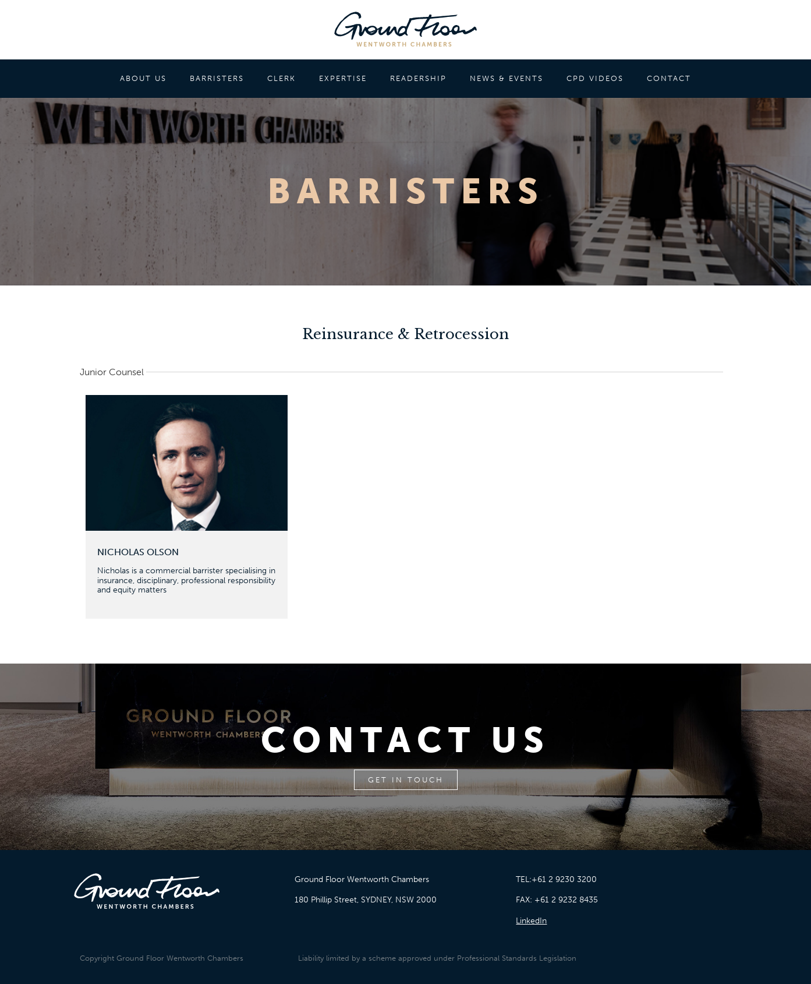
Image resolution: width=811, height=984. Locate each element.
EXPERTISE (343, 78)
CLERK (281, 78)
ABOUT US (143, 78)
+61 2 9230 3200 (564, 879)
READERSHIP (418, 78)
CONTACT (669, 78)
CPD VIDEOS (595, 78)
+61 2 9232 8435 (566, 900)
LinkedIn (531, 921)
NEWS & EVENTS (506, 78)
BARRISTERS (217, 78)
